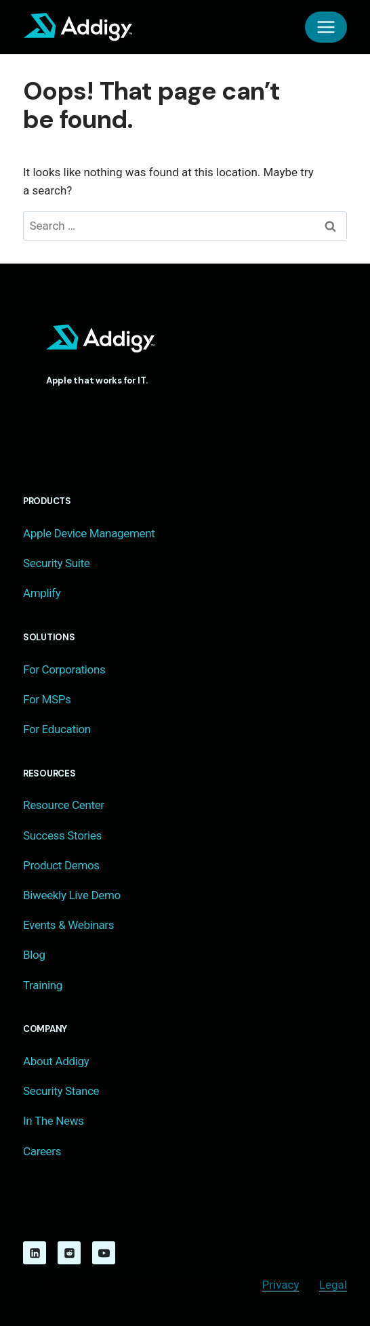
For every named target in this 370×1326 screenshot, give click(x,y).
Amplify (41, 593)
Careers (42, 1151)
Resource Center (63, 805)
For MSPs (47, 699)
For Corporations (64, 669)
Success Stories (62, 835)
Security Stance (61, 1091)
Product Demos (61, 865)
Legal (333, 1284)
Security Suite (56, 563)
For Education (57, 729)
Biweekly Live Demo (72, 895)
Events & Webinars (68, 925)
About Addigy (56, 1061)
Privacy (281, 1284)
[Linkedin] (34, 1252)
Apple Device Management (89, 533)
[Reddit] (69, 1252)
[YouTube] (103, 1252)
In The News (53, 1120)
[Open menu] (326, 27)
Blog (34, 954)
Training (42, 985)
